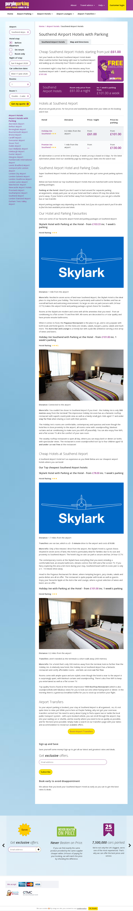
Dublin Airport (15, 146)
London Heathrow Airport (20, 179)
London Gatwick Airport (19, 176)
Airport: (13, 26)
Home (10, 13)
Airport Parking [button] (25, 13)
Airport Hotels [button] (45, 13)
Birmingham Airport (17, 129)
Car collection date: (18, 68)
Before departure (15, 44)
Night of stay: (16, 57)
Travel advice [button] (87, 5)
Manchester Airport (17, 184)
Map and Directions (79, 42)
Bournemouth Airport (18, 132)
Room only (20, 53)
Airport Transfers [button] (87, 13)
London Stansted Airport (20, 198)
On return (19, 49)
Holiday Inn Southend (47, 132)
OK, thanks (93, 908)
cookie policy (82, 908)
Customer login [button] (117, 5)
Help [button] (101, 5)
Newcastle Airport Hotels (20, 187)
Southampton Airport (18, 193)
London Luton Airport (18, 182)
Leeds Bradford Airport (19, 165)
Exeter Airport (15, 154)
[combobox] (18, 32)
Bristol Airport (15, 134)
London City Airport (17, 173)
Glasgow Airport (16, 157)
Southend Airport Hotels (53, 42)
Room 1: (13, 90)
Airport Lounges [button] (65, 13)
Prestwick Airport (16, 190)
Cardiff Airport (15, 137)
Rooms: (12, 79)
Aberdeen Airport (16, 123)
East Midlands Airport (18, 148)
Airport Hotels (16, 115)
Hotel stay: (14, 38)
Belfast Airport (15, 126)
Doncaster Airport (17, 140)
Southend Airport (16, 195)
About (74, 5)
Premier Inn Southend (47, 146)
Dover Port (14, 143)
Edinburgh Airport (16, 151)
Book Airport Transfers (81, 731)
